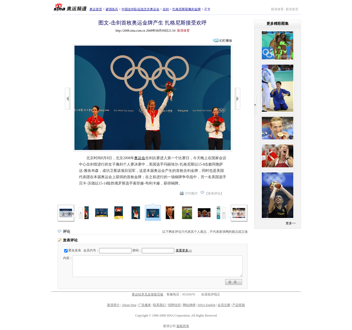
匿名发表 (74, 250)
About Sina (129, 305)
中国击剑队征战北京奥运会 (140, 9)
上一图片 (68, 214)
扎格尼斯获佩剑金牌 (186, 9)
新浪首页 (292, 9)
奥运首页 (95, 9)
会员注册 (224, 305)
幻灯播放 (225, 40)
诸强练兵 (111, 9)
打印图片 (191, 193)
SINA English (206, 305)
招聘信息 (174, 305)
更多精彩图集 (277, 24)
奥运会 (139, 158)
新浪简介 (113, 305)
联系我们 (159, 305)
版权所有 (183, 326)
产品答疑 (238, 305)
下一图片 (237, 214)
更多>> (291, 223)
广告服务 (144, 305)
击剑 (166, 9)
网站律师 (189, 305)
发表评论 (214, 193)
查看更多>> (184, 250)
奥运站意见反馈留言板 (147, 294)
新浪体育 (277, 9)
